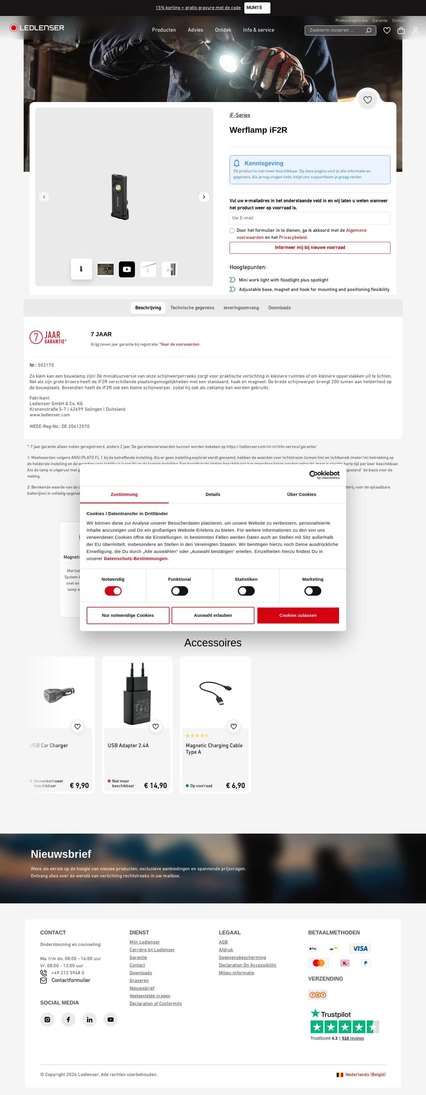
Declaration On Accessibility (247, 965)
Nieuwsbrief (142, 988)
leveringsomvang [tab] (241, 308)
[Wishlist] (386, 30)
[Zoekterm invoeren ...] (333, 30)
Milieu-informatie (236, 973)
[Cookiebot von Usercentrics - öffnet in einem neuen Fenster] (314, 474)
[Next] (204, 197)
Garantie (380, 21)
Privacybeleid (293, 237)
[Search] (368, 30)
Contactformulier (70, 981)
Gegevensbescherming (242, 957)
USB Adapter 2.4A (128, 746)
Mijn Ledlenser (145, 942)
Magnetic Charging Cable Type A (214, 749)
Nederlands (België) (361, 1075)
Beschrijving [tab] (148, 308)
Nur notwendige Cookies (128, 615)
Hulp (414, 21)
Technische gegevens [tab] (192, 308)
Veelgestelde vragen (150, 996)
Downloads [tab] (279, 308)
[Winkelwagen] (401, 30)
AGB (223, 942)
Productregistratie (351, 21)
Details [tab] (213, 494)
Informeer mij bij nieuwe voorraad (310, 247)
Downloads (141, 973)
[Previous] (44, 197)
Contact (399, 21)
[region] (124, 197)
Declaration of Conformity (156, 1004)
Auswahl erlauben (213, 615)
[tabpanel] (213, 377)
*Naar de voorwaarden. (179, 344)
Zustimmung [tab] (124, 494)
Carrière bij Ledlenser (152, 950)
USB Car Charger (49, 746)
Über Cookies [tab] (301, 494)
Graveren (139, 980)
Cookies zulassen (298, 615)
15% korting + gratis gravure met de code (198, 8)
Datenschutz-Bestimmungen (136, 558)
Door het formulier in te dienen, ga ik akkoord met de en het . (302, 234)
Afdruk (226, 950)
